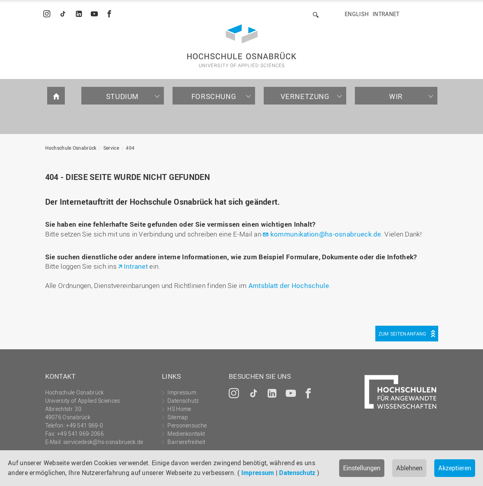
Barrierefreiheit (186, 442)
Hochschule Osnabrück (71, 148)
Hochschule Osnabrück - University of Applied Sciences (241, 45)
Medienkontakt (186, 433)
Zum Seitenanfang (402, 333)
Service (111, 148)
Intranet (386, 14)
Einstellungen (361, 468)
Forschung (213, 96)
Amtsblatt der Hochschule (288, 285)
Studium (122, 96)
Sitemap (177, 417)
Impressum (257, 472)
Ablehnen (409, 468)
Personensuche (187, 425)
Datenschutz (297, 472)
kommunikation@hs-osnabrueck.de (325, 233)
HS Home (179, 409)
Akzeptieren (454, 468)
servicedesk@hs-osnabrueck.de (103, 442)
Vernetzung (305, 96)
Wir (396, 96)
